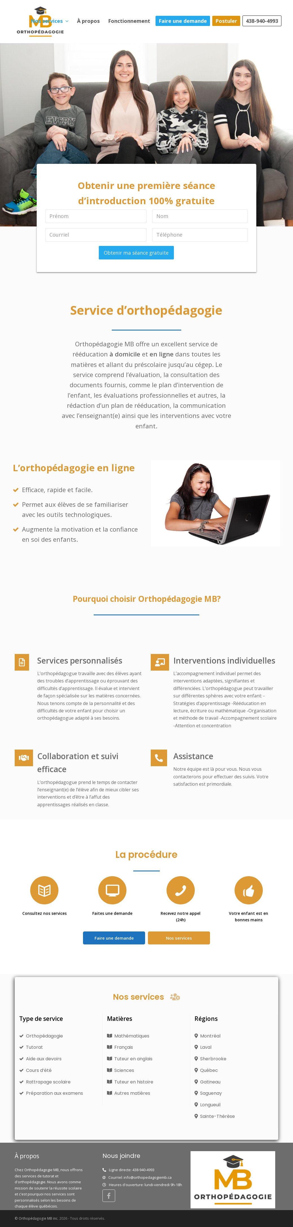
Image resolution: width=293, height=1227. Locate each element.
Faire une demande (114, 938)
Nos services (179, 938)
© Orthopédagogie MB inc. (36, 1218)
